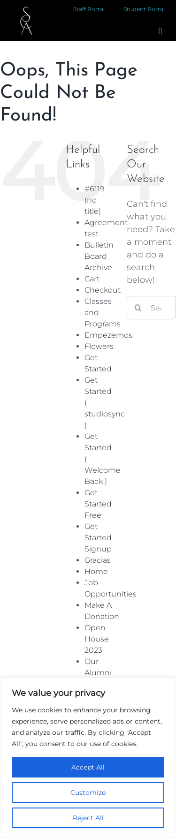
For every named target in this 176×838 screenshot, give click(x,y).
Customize (88, 792)
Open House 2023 (96, 639)
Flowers (99, 346)
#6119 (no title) (94, 200)
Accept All (88, 767)
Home (96, 571)
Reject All (88, 818)
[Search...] (151, 307)
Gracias (97, 560)
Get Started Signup (98, 537)
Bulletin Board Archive (99, 256)
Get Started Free (98, 504)
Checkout (102, 290)
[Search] (138, 307)
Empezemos (108, 335)
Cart (91, 278)
